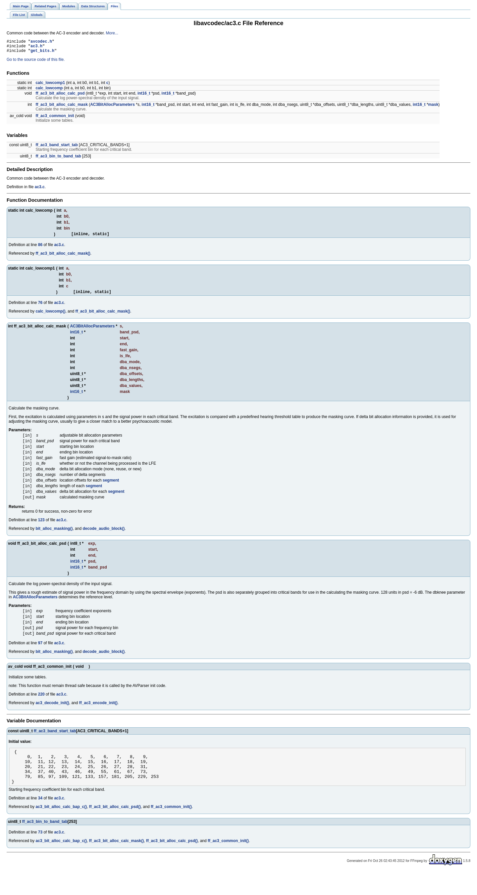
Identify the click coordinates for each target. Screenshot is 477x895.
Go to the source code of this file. (36, 62)
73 (40, 855)
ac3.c (40, 190)
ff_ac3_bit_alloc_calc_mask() (62, 257)
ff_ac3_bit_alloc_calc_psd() (115, 830)
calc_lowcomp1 (50, 85)
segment (111, 491)
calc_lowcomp (49, 91)
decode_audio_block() (103, 541)
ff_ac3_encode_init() (98, 719)
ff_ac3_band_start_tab (56, 148)
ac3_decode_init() (52, 719)
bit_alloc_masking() (54, 541)
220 (41, 710)
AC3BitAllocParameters (112, 107)
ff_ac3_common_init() (171, 830)
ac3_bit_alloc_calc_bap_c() (61, 830)
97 (40, 659)
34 (40, 821)
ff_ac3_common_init (54, 118)
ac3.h (36, 48)
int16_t (143, 96)
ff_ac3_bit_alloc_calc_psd (59, 96)
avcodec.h (41, 42)
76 (40, 307)
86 (40, 248)
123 (41, 533)
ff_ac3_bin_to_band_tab (58, 159)
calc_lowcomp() (50, 316)
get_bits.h (42, 53)
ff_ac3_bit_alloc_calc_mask (61, 107)
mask (433, 107)
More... (112, 33)
